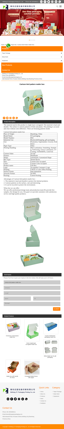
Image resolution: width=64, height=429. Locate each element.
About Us (42, 394)
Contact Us (43, 401)
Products (42, 396)
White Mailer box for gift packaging (50, 356)
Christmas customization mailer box (12, 336)
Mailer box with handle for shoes (12, 377)
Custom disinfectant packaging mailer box (50, 336)
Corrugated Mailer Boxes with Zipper (31, 377)
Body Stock (5, 57)
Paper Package (6, 53)
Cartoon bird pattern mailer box (26, 44)
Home (2, 44)
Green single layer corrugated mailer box (31, 343)
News (41, 398)
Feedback (42, 403)
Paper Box (14, 44)
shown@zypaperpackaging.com (14, 414)
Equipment (5, 60)
